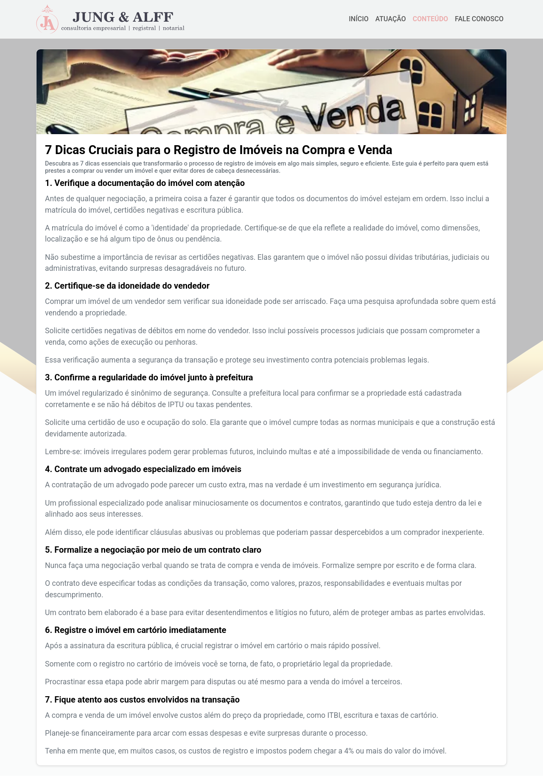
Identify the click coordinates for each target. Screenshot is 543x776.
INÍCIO (358, 19)
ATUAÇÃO (390, 19)
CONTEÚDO (430, 19)
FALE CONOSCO (479, 19)
